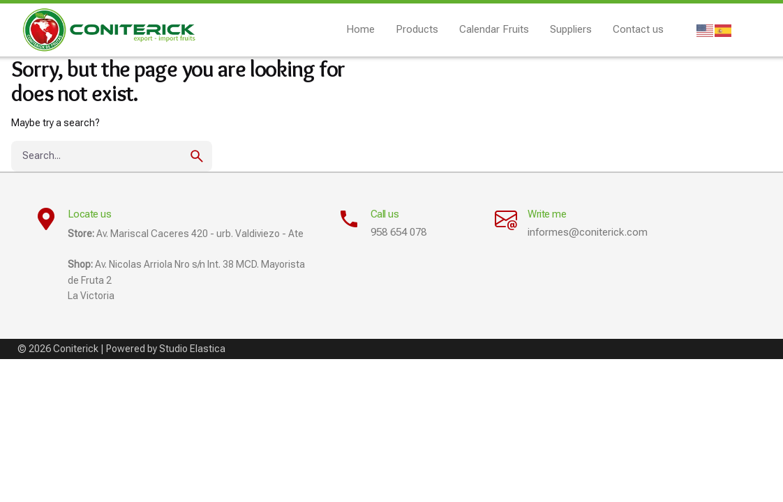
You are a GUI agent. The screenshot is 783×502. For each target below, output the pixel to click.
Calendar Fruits (494, 29)
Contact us (638, 29)
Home (360, 29)
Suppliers (571, 29)
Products (417, 29)
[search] (196, 156)
